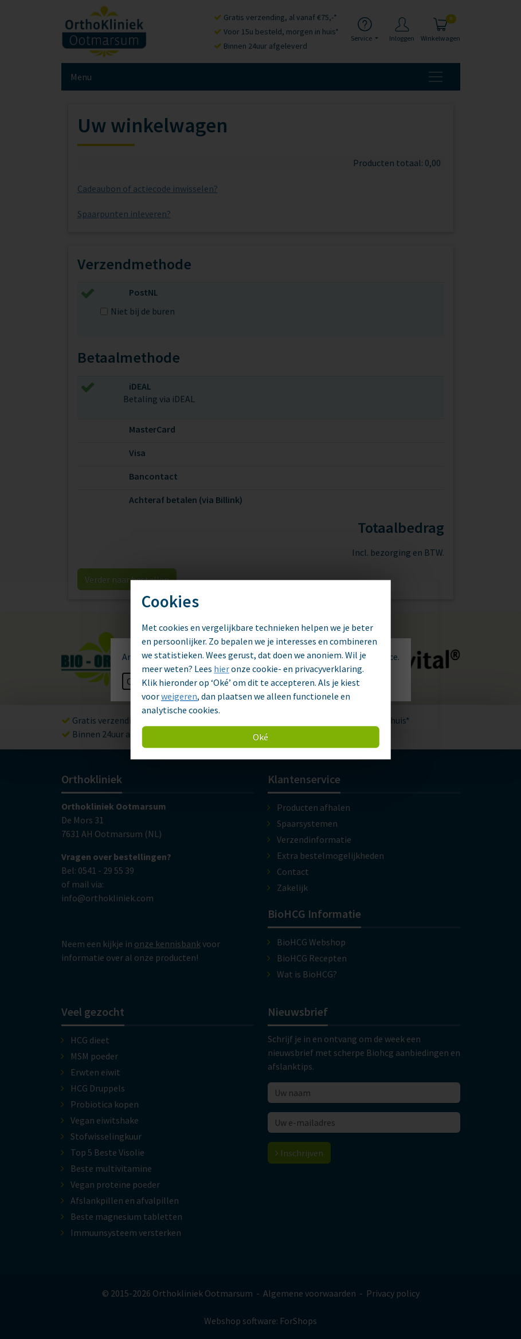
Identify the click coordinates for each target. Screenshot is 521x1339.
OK (133, 681)
